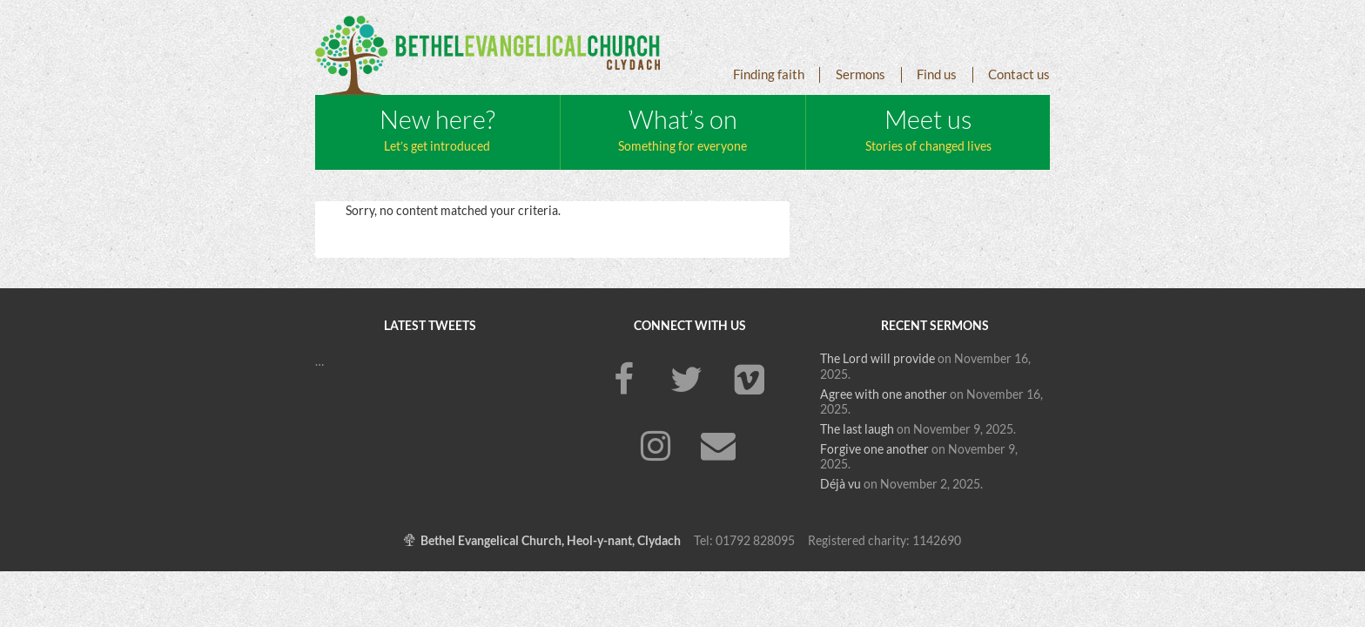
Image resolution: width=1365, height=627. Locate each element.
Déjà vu (840, 484)
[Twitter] (687, 381)
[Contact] (718, 447)
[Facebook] (624, 381)
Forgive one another (874, 449)
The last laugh (857, 429)
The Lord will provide (877, 359)
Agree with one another (883, 394)
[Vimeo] (749, 381)
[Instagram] (655, 447)
